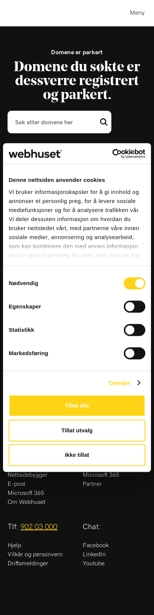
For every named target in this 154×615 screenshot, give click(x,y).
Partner (92, 484)
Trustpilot (22, 595)
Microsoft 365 (26, 493)
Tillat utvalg (76, 430)
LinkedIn (94, 554)
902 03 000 (38, 527)
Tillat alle (77, 405)
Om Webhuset (26, 502)
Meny (137, 13)
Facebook (96, 545)
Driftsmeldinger (28, 563)
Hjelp (14, 545)
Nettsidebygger (28, 475)
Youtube (94, 563)
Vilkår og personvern (35, 554)
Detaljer (119, 383)
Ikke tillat (77, 455)
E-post (16, 484)
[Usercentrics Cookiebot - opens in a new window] (112, 154)
